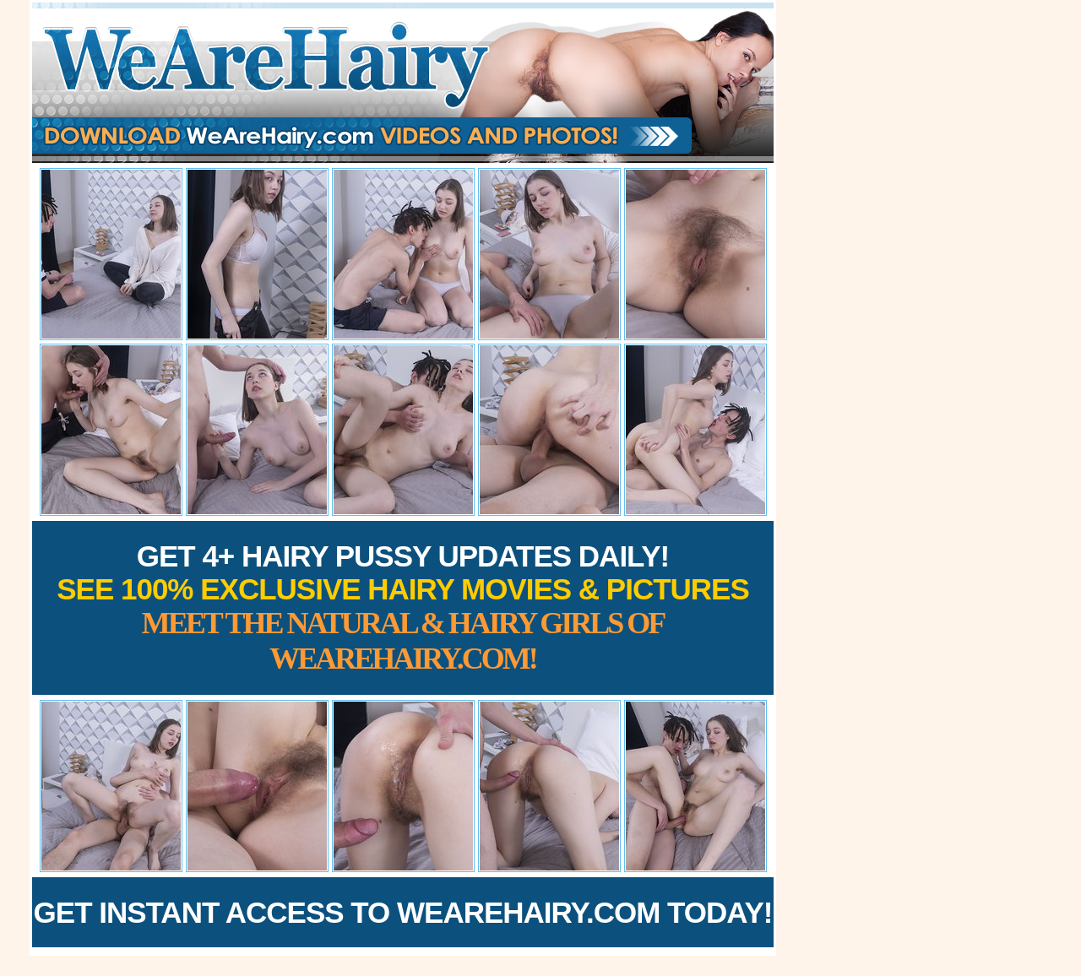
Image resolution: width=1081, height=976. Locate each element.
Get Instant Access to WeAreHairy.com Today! (403, 912)
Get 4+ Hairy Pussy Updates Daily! (403, 607)
